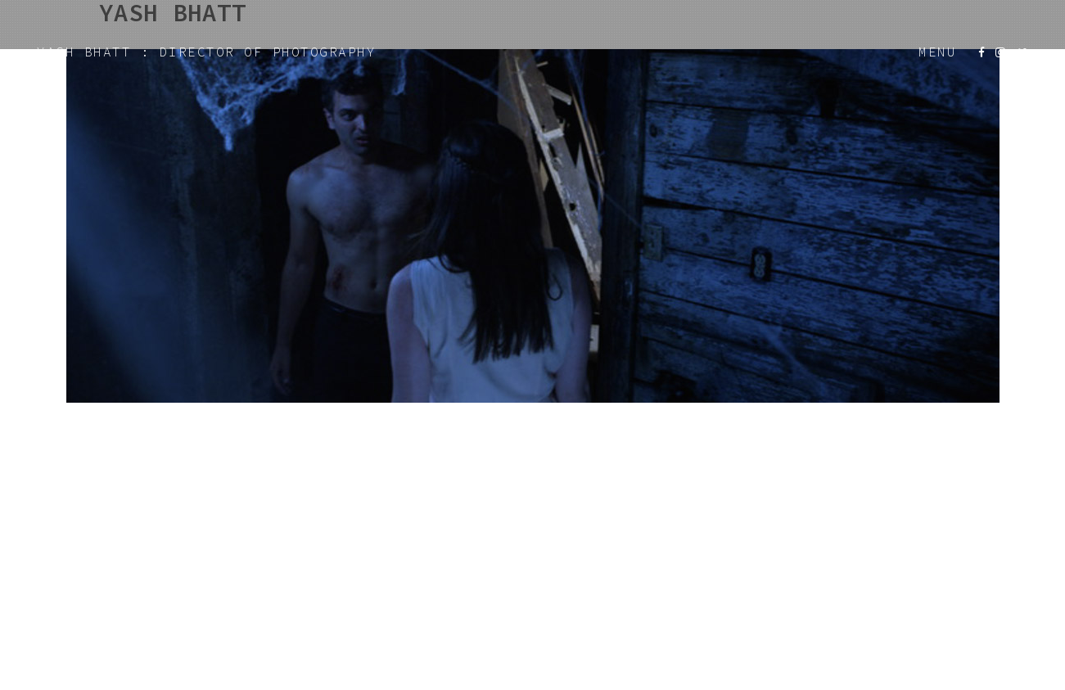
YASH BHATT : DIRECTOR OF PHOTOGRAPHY (206, 51)
